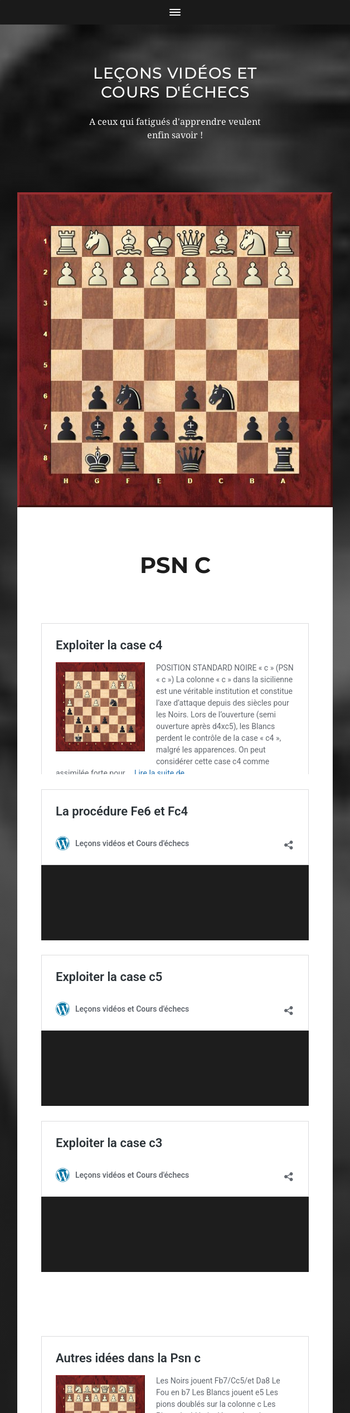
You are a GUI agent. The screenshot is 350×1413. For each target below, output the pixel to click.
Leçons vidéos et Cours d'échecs (175, 82)
